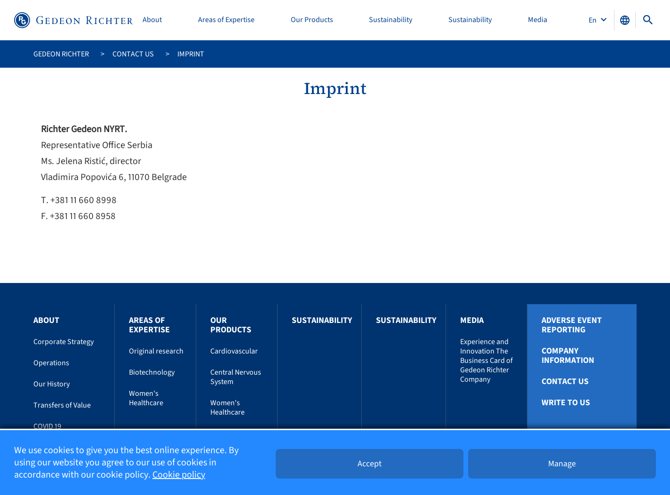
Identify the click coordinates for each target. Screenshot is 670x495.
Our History (51, 384)
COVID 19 (47, 426)
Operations (51, 363)
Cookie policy (178, 474)
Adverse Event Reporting (572, 325)
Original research (156, 351)
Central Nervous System (235, 377)
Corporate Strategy (63, 342)
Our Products (312, 20)
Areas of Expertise (226, 20)
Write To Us (566, 403)
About (152, 20)
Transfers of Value (62, 405)
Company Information (568, 355)
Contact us (133, 54)
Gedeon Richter (61, 54)
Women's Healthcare (146, 398)
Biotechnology (152, 372)
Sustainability (390, 20)
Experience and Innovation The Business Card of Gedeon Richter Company (486, 361)
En (593, 20)
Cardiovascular (234, 351)
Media (537, 20)
